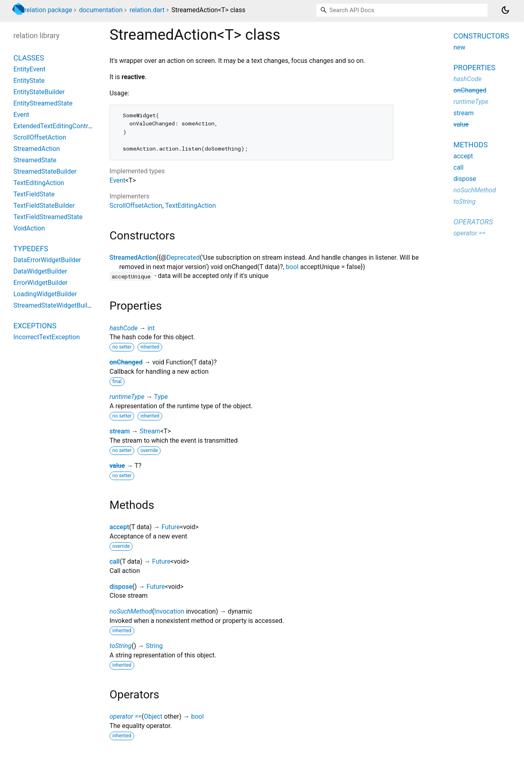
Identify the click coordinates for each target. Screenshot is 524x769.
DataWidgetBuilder (40, 271)
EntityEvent (29, 69)
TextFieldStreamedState (47, 217)
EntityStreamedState (43, 103)
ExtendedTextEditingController (57, 126)
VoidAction (29, 228)
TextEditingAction (190, 205)
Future (170, 527)
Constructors (481, 36)
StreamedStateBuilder (44, 171)
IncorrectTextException (46, 337)
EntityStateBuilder (39, 92)
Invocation (169, 611)
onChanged (126, 362)
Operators (473, 222)
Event (117, 180)
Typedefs (30, 248)
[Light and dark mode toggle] (505, 10)
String (154, 646)
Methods (470, 144)
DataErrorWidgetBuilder (47, 260)
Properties (474, 67)
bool (292, 267)
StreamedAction (133, 257)
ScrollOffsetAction (136, 205)
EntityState (29, 80)
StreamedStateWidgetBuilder (55, 305)
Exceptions (34, 325)
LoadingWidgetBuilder (45, 294)
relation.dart (146, 10)
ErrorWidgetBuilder (40, 282)
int (151, 328)
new (459, 47)
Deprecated (183, 257)
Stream (150, 431)
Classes (28, 58)
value (117, 466)
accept (119, 527)
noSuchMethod (131, 611)
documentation (101, 10)
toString (120, 646)
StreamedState (34, 160)
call (115, 561)
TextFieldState (34, 194)
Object (153, 716)
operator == (126, 716)
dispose (121, 586)
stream (120, 431)
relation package (48, 10)
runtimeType (127, 397)
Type (161, 397)
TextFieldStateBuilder (44, 205)
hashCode (123, 328)
